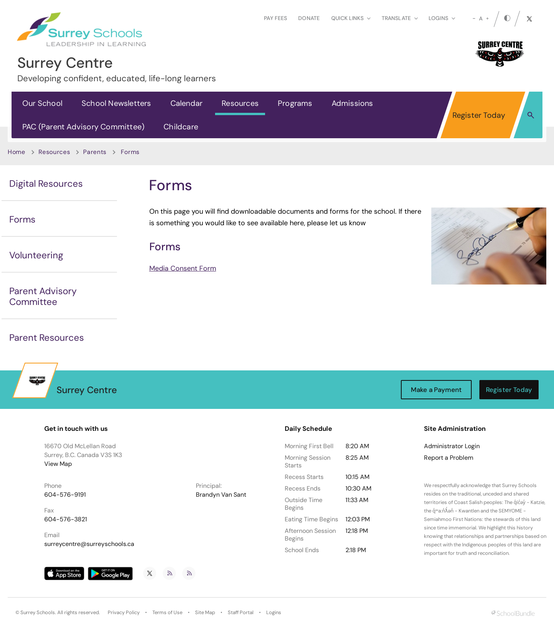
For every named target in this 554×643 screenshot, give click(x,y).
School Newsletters (116, 103)
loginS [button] (442, 18)
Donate (309, 18)
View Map (58, 464)
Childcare (181, 127)
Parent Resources (46, 337)
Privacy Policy (124, 612)
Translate (400, 18)
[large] (487, 18)
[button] (530, 115)
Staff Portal (241, 612)
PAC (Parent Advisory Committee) (83, 127)
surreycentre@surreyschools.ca (89, 544)
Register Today (479, 115)
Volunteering (36, 255)
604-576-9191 (65, 495)
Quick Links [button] (350, 18)
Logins (273, 612)
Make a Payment (436, 389)
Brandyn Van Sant (221, 495)
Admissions (352, 103)
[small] (474, 18)
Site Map (205, 612)
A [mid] (480, 18)
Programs (295, 103)
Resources (240, 103)
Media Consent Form (182, 268)
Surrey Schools (37, 612)
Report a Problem (448, 458)
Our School (42, 103)
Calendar (186, 103)
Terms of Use (167, 612)
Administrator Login (452, 446)
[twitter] (529, 18)
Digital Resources (46, 183)
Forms (22, 219)
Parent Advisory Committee (43, 296)
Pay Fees (275, 18)
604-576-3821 (65, 519)
